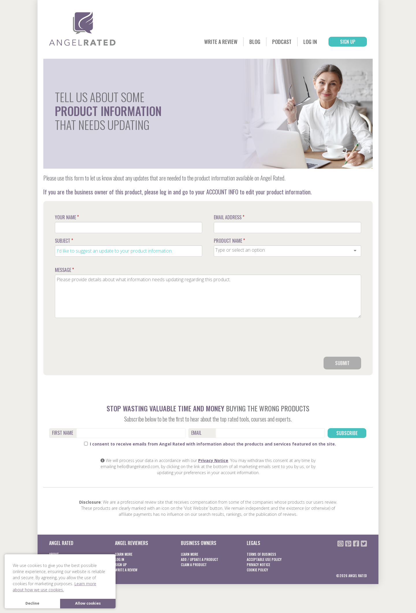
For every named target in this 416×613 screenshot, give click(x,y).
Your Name (67, 217)
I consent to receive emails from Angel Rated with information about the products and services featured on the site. (210, 444)
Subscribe (347, 433)
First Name (62, 432)
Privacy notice (258, 564)
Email (196, 432)
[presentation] (317, 339)
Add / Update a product (199, 559)
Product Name (229, 240)
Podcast (281, 41)
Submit (342, 363)
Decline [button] (32, 603)
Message (64, 269)
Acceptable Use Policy (264, 559)
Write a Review (220, 41)
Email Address (229, 217)
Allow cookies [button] (88, 603)
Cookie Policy (257, 569)
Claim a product (194, 564)
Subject (64, 240)
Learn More (123, 554)
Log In (310, 41)
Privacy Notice (213, 460)
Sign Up (347, 41)
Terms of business (261, 554)
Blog (254, 41)
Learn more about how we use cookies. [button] (54, 586)
